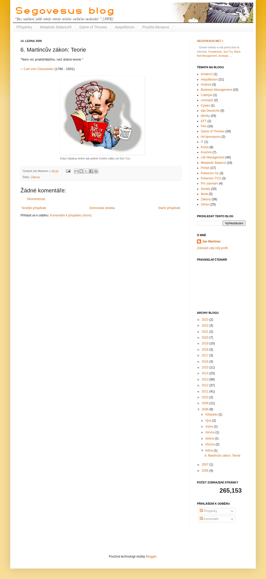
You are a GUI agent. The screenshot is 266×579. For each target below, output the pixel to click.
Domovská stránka (102, 208)
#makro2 (207, 74)
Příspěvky (24, 27)
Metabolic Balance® (56, 27)
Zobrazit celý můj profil (212, 248)
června (210, 432)
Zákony (35, 177)
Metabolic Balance (213, 163)
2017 (205, 355)
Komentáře (209, 519)
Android (206, 84)
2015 (205, 367)
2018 (205, 349)
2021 (205, 331)
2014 (205, 373)
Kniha (205, 147)
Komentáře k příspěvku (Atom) (71, 215)
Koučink (206, 152)
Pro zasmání (209, 183)
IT (202, 142)
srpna (209, 426)
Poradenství (215, 51)
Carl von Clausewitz (38, 69)
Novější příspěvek (34, 208)
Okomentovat (36, 199)
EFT (204, 121)
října (208, 420)
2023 (205, 319)
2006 (205, 470)
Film (204, 126)
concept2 (207, 100)
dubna (210, 438)
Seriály (205, 189)
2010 (205, 397)
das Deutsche (210, 110)
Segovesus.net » (210, 40)
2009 (205, 403)
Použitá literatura (155, 27)
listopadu (211, 414)
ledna (209, 450)
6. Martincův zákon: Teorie (222, 455)
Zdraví (205, 204)
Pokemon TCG (211, 178)
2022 (205, 325)
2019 (205, 343)
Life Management (213, 157)
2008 (205, 409)
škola (204, 194)
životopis (223, 55)
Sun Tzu (228, 51)
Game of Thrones (93, 27)
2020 (205, 337)
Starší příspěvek (169, 208)
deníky (205, 116)
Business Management (216, 89)
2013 (205, 379)
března (210, 444)
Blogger (151, 556)
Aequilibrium (125, 27)
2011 (205, 391)
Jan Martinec (211, 241)
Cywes (205, 105)
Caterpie (206, 95)
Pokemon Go (210, 173)
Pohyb (205, 168)
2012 (205, 385)
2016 (205, 361)
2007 (205, 464)
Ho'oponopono (211, 136)
